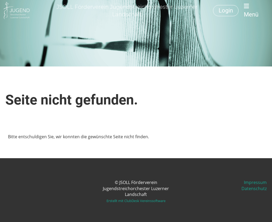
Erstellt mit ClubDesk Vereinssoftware (136, 200)
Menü (251, 10)
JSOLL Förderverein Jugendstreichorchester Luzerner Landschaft (127, 11)
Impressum (255, 182)
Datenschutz (254, 188)
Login (226, 10)
